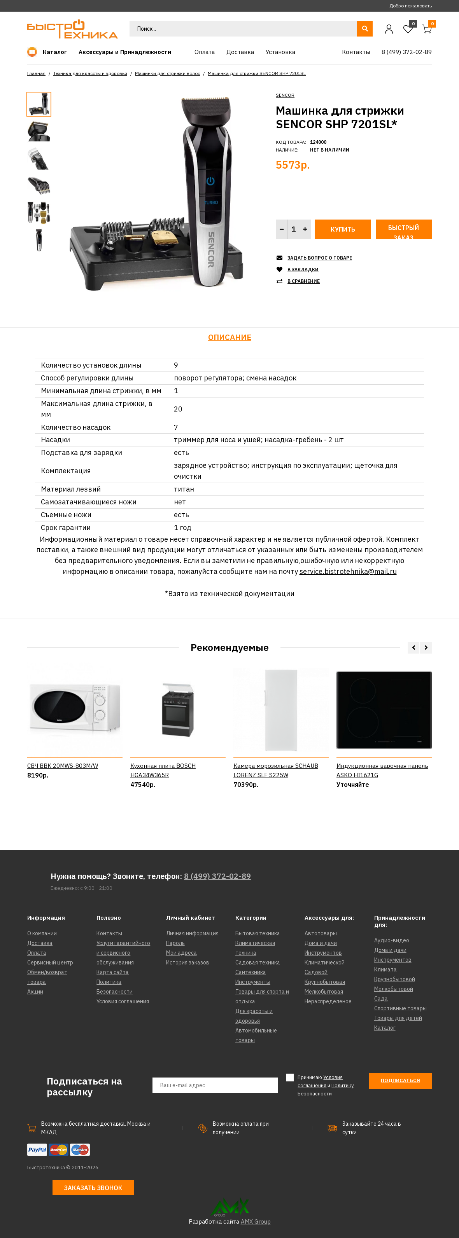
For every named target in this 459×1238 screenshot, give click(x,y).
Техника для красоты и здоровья (90, 73)
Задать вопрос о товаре (319, 258)
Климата (385, 969)
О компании (42, 933)
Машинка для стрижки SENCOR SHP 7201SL (257, 73)
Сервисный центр (50, 962)
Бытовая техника (257, 933)
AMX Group (256, 1221)
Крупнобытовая (325, 981)
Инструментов (323, 952)
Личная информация (192, 933)
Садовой (316, 972)
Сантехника (250, 972)
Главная (36, 73)
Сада (381, 998)
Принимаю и (326, 1085)
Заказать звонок (93, 1188)
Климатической (325, 962)
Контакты (109, 933)
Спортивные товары (400, 1008)
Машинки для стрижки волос (167, 73)
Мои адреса (181, 952)
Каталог (385, 1027)
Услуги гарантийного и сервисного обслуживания (123, 953)
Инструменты (252, 981)
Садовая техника (257, 962)
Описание (229, 337)
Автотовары (321, 933)
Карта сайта (112, 972)
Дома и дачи (321, 943)
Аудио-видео (391, 940)
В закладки (303, 269)
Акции (35, 991)
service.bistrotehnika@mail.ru (348, 571)
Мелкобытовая (324, 991)
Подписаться (400, 1080)
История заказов (187, 962)
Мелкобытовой (393, 988)
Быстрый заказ (403, 231)
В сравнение (303, 281)
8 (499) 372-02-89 (217, 876)
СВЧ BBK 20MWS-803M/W (62, 797)
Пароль (175, 943)
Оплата (36, 952)
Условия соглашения (122, 1001)
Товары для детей (398, 1018)
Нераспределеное (328, 1001)
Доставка (40, 943)
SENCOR (285, 95)
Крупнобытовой (394, 979)
